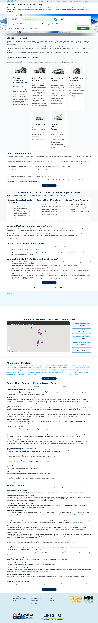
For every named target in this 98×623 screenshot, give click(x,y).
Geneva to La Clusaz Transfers (36, 370)
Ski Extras (64, 1)
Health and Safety (35, 600)
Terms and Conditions (36, 602)
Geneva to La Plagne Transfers (57, 365)
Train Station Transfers (36, 595)
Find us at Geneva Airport (19, 596)
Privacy (51, 596)
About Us (15, 595)
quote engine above (34, 249)
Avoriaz (26, 536)
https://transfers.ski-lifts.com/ (18, 466)
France (42, 8)
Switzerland (47, 8)
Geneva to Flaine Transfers (19, 374)
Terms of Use (53, 595)
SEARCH (52, 602)
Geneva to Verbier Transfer (56, 372)
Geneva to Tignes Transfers (35, 365)
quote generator (72, 436)
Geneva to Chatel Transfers (40, 369)
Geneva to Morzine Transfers (81, 323)
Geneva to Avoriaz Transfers (81, 330)
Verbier (32, 536)
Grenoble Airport (80, 279)
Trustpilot (9, 34)
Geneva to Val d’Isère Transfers (81, 349)
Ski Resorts (41, 1)
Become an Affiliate (35, 598)
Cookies (51, 598)
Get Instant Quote (49, 185)
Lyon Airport (59, 279)
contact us (36, 386)
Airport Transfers (50, 1)
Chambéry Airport (68, 279)
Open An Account (78, 1)
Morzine (21, 536)
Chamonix (15, 536)
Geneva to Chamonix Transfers (81, 336)
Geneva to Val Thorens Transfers (81, 342)
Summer (58, 1)
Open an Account (35, 596)
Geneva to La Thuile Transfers (78, 365)
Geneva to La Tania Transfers (62, 370)
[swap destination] (56, 19)
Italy (55, 8)
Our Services (16, 602)
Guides (14, 600)
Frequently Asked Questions (19, 598)
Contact (70, 1)
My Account (86, 1)
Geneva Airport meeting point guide (34, 238)
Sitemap (52, 600)
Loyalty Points (34, 603)
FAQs (64, 386)
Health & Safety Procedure (76, 522)
